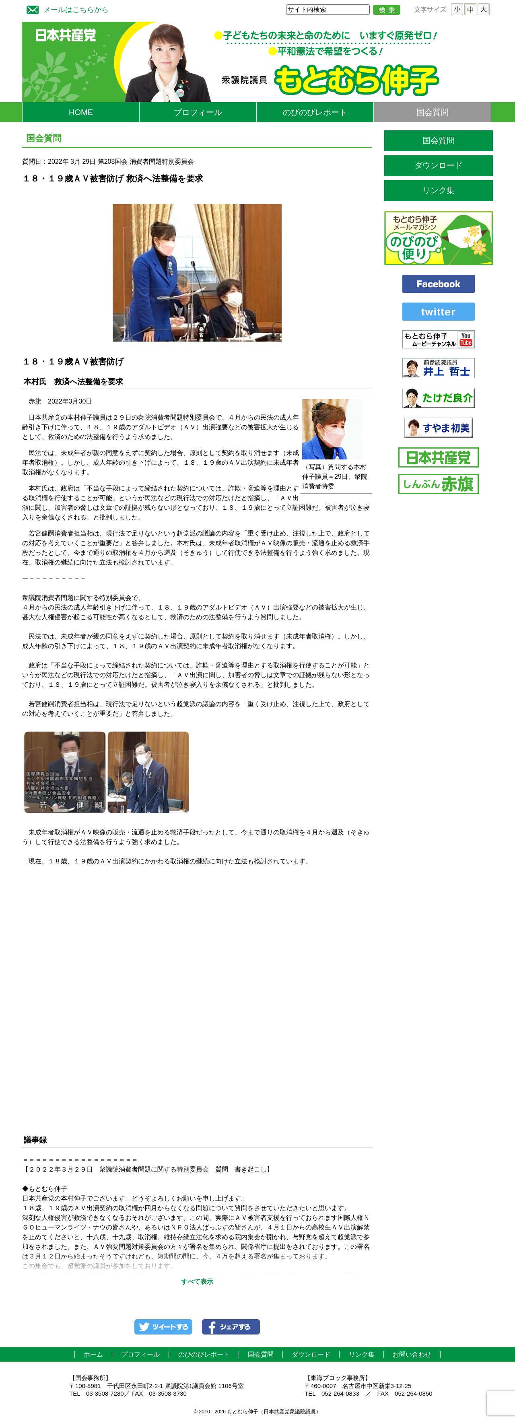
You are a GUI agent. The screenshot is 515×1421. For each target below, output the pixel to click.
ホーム (93, 1354)
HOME (81, 112)
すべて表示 (197, 1281)
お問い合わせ (412, 1354)
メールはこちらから (66, 9)
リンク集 (438, 190)
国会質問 (432, 112)
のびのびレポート (315, 112)
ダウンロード (438, 165)
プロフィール (198, 112)
